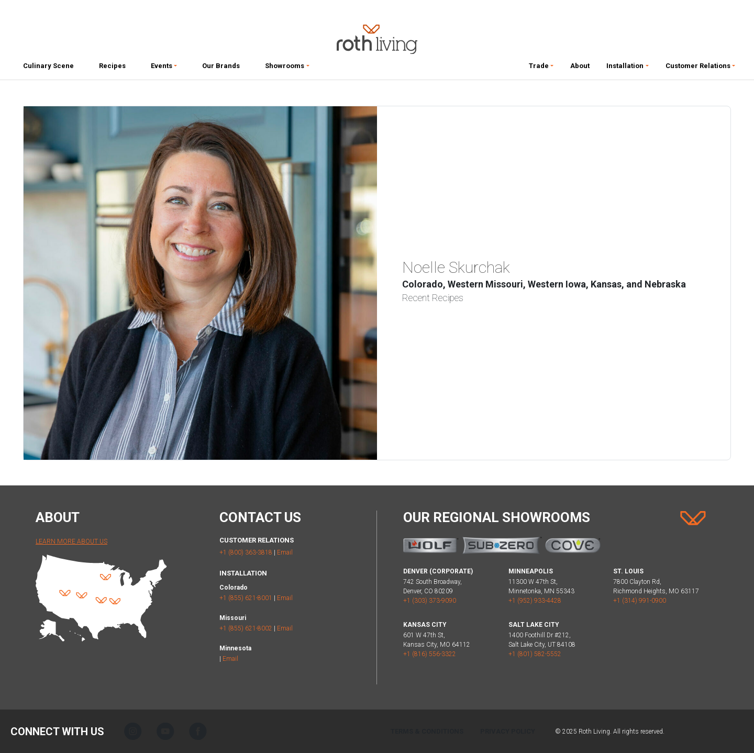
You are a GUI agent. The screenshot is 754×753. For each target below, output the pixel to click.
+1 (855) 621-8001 (245, 598)
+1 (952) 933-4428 (534, 600)
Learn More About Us (71, 541)
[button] (164, 68)
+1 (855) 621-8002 (245, 628)
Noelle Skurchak (456, 267)
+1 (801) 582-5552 (534, 654)
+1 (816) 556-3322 (429, 654)
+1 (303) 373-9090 (429, 600)
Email (285, 552)
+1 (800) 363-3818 (245, 552)
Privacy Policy (507, 731)
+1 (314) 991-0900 (639, 600)
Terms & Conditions (427, 731)
